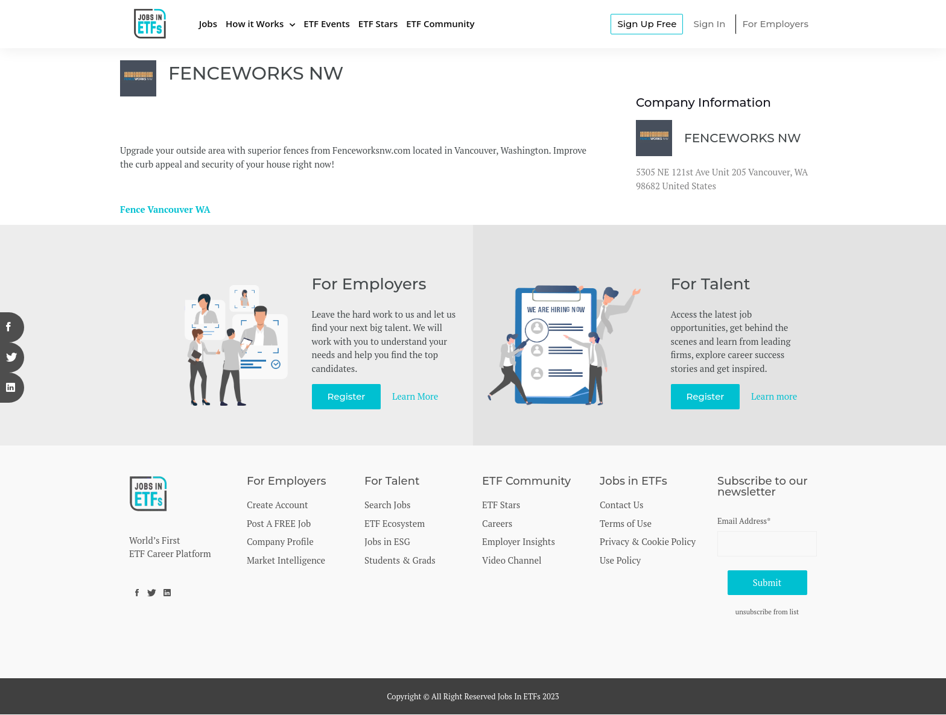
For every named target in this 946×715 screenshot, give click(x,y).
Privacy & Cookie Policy (648, 541)
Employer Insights (518, 541)
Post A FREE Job (279, 523)
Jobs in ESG (387, 541)
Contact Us (621, 505)
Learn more (775, 396)
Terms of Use (626, 523)
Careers (497, 523)
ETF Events (326, 23)
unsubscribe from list (767, 612)
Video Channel (512, 560)
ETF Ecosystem (394, 523)
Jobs (208, 23)
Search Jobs (387, 505)
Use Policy (620, 560)
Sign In (709, 24)
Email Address (743, 520)
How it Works (255, 23)
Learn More (416, 396)
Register (347, 396)
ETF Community (440, 23)
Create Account (277, 505)
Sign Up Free (646, 24)
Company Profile (280, 541)
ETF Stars (378, 23)
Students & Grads (400, 560)
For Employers (775, 24)
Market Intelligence (286, 560)
